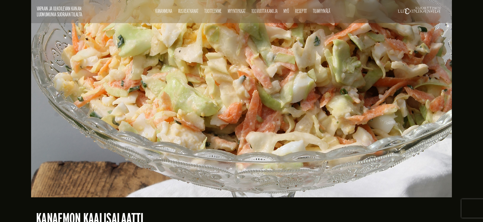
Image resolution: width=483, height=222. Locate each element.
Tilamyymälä (321, 11)
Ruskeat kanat (188, 11)
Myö (286, 11)
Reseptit (300, 11)
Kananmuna (163, 11)
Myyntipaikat (237, 11)
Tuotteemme (212, 11)
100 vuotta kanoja (264, 11)
